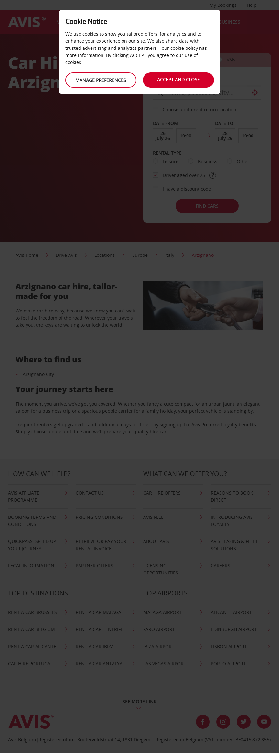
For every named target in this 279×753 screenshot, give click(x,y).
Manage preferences (100, 80)
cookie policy (184, 48)
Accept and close (178, 79)
